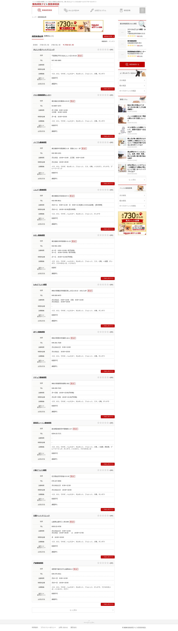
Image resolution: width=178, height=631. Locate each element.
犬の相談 (122, 80)
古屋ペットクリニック (41, 516)
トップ (34, 17)
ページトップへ (89, 622)
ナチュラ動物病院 (39, 377)
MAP (81, 55)
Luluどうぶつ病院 (40, 285)
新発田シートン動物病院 (42, 423)
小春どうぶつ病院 (39, 470)
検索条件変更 (108, 36)
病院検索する (132, 64)
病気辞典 (127, 10)
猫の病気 (122, 201)
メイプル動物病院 (39, 142)
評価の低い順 (55, 45)
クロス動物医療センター (42, 95)
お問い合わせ (63, 627)
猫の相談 (122, 85)
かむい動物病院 (39, 235)
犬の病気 (122, 195)
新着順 (35, 45)
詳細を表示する (108, 89)
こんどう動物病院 (39, 190)
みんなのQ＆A (73, 10)
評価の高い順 (44, 45)
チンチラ (112, 41)
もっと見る (73, 610)
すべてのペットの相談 (127, 91)
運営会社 (74, 627)
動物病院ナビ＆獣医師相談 (136, 627)
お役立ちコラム (100, 10)
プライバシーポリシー (48, 627)
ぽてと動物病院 (39, 332)
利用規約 (35, 627)
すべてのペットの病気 (127, 206)
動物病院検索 (47, 10)
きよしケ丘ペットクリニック (44, 49)
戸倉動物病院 (38, 563)
